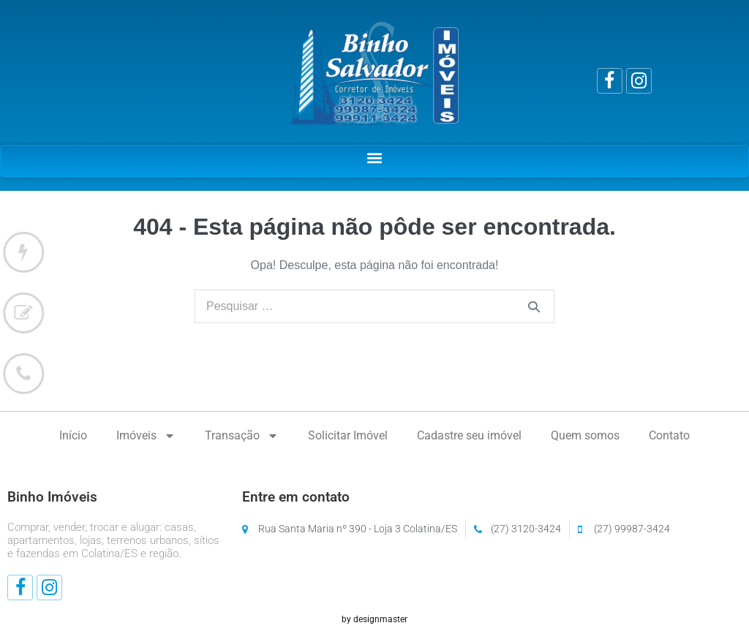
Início (73, 435)
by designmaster (374, 619)
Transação (242, 436)
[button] (375, 158)
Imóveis (146, 436)
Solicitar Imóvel (348, 435)
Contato (669, 435)
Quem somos (585, 435)
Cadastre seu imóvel (469, 435)
